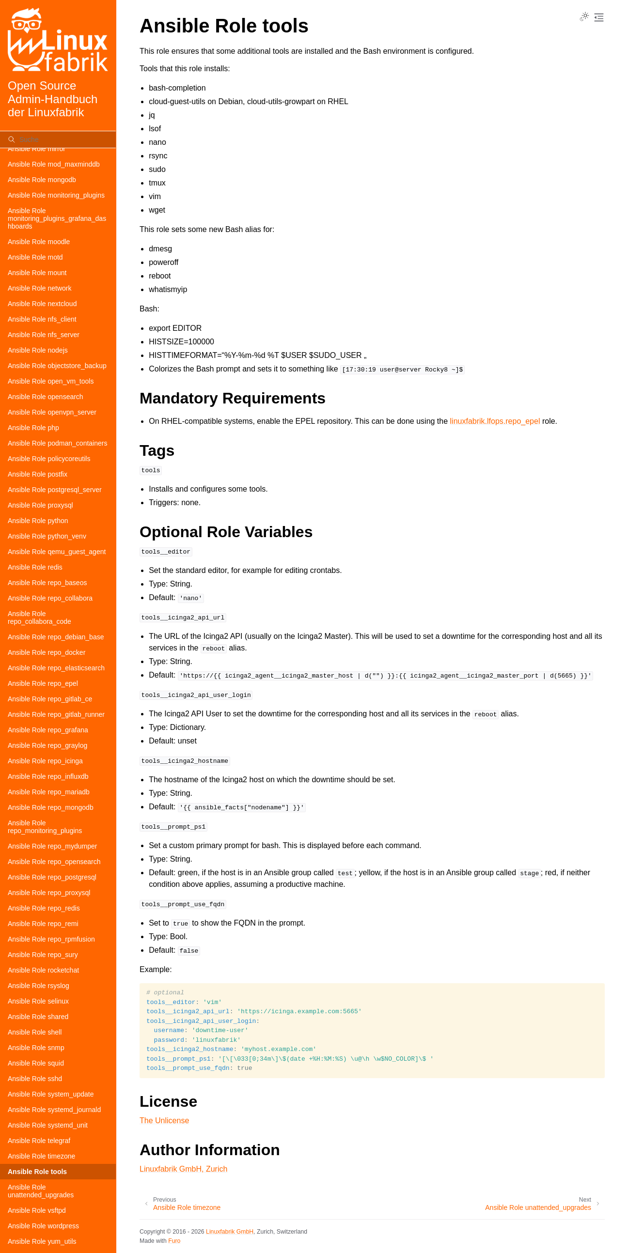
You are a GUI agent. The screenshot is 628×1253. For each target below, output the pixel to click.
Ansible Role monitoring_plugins (56, 195)
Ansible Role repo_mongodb (51, 807)
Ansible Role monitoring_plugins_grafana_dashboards (57, 218)
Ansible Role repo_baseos (47, 583)
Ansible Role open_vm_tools (51, 381)
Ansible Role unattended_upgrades (41, 1191)
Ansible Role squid (36, 1063)
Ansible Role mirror (36, 149)
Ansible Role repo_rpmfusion (51, 939)
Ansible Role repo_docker (46, 652)
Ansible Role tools (37, 1172)
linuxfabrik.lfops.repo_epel (495, 421)
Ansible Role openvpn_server (52, 412)
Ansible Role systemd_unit (48, 1125)
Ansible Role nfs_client (42, 319)
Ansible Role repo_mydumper (52, 846)
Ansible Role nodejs (38, 350)
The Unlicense (164, 1120)
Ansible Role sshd (35, 1079)
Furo (174, 1241)
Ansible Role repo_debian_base (56, 637)
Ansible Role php (33, 428)
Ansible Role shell (35, 1032)
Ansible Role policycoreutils (49, 459)
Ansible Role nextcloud (42, 304)
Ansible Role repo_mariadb (49, 792)
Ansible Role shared (38, 1017)
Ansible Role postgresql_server (55, 490)
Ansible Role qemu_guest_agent (57, 552)
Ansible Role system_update (51, 1094)
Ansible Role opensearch (45, 397)
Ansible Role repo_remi (43, 924)
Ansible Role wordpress (43, 1226)
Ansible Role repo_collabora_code (39, 617)
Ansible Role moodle (39, 242)
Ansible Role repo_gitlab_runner (56, 714)
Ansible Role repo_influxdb (48, 776)
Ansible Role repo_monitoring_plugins (45, 827)
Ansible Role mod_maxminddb (54, 164)
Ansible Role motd (35, 257)
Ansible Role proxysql (40, 505)
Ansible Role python (38, 521)
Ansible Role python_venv (47, 536)
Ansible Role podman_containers (57, 443)
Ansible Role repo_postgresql (52, 877)
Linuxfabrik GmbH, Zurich (183, 1169)
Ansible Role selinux (38, 1001)
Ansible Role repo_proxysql (49, 893)
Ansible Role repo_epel (43, 683)
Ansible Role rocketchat (43, 970)
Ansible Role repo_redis (44, 908)
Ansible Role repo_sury (43, 955)
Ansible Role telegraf (39, 1141)
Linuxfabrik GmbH (229, 1231)
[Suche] (58, 139)
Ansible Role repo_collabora (50, 598)
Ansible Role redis (35, 567)
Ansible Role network (40, 288)
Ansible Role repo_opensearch (54, 862)
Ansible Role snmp (36, 1048)
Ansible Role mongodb (42, 180)
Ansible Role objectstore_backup (57, 366)
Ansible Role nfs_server (43, 335)
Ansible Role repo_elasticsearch (56, 668)
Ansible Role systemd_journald (54, 1110)
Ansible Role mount (37, 273)
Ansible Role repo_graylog (47, 745)
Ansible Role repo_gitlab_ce (50, 699)
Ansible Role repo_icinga (45, 761)
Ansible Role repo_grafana (48, 730)
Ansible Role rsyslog (38, 986)
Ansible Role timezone (41, 1156)
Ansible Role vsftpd (37, 1210)
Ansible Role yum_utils (42, 1241)
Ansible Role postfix (37, 474)
